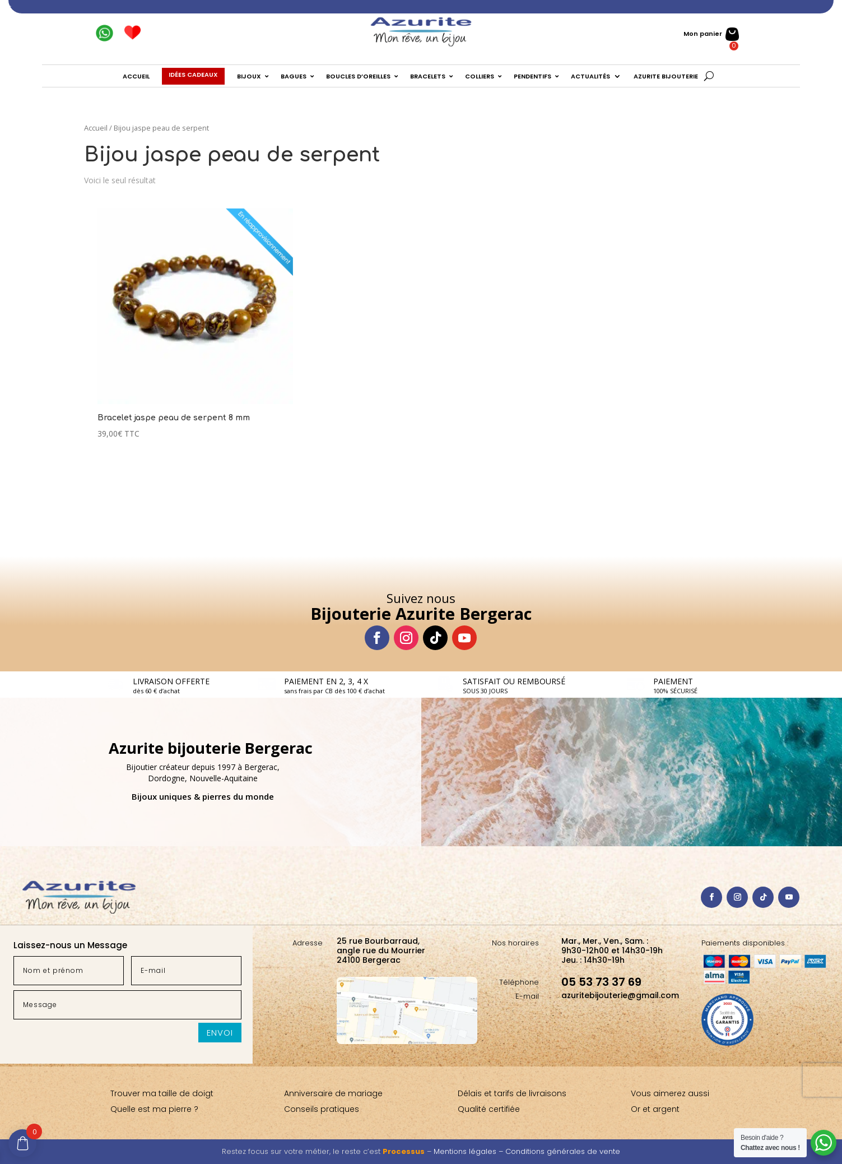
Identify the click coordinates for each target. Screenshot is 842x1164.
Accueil (96, 128)
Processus (404, 1151)
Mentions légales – (469, 1151)
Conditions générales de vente (562, 1151)
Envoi (220, 1032)
